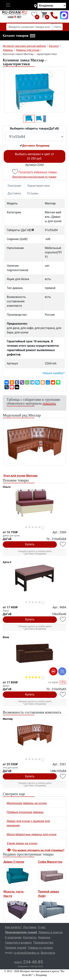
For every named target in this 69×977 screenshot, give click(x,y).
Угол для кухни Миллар (20, 475)
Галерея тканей (15, 947)
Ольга (6, 486)
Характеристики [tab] (38, 185)
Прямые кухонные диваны (25, 812)
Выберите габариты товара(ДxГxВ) (34, 128)
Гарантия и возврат (18, 942)
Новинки (44, 937)
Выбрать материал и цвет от (34, 156)
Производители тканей (21, 932)
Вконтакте (48, 953)
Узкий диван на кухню (22, 843)
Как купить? (13, 927)
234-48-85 (28, 962)
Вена (6, 637)
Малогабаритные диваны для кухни (31, 834)
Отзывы (32, 193)
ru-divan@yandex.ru (26, 953)
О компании (13, 937)
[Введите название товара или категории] (29, 26)
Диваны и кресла (50, 932)
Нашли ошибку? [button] (54, 373)
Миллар (8, 718)
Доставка (14, 193)
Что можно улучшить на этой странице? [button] (38, 850)
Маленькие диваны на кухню (27, 803)
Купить (30, 544)
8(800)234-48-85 (54, 15)
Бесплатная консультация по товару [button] (34, 176)
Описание (14, 185)
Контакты (29, 937)
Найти (57, 26)
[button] (19, 35)
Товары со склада (40, 947)
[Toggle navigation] (8, 5)
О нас (41, 927)
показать (49, 403)
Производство (43, 942)
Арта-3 (7, 562)
